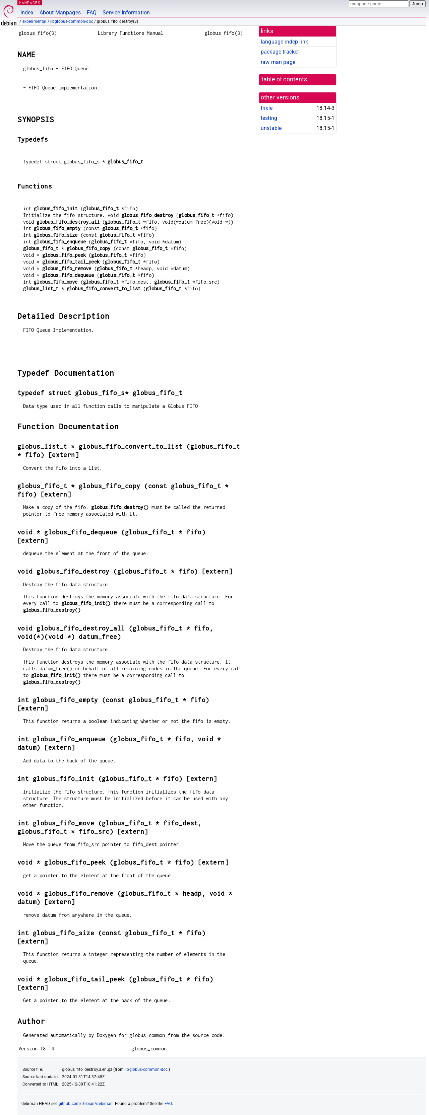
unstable (271, 128)
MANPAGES (30, 2)
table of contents (284, 79)
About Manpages (60, 12)
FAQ (92, 12)
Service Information (126, 12)
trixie (266, 108)
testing (269, 118)
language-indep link (284, 42)
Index (27, 12)
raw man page (278, 62)
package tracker (280, 52)
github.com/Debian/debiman (86, 1103)
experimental (34, 21)
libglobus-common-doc (71, 21)
